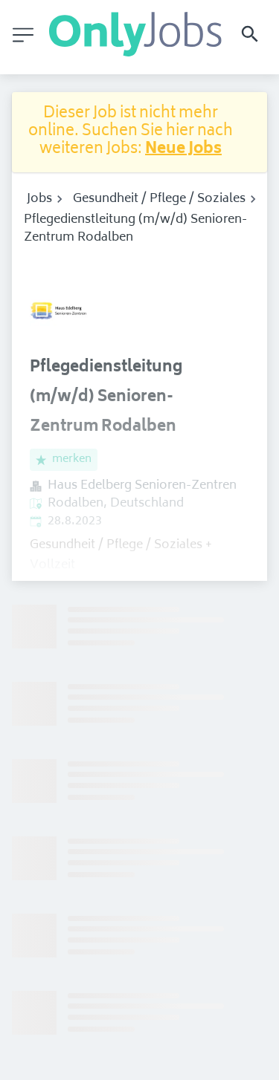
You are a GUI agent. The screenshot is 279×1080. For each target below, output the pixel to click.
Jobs (39, 199)
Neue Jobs (183, 150)
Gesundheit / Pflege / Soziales (159, 199)
